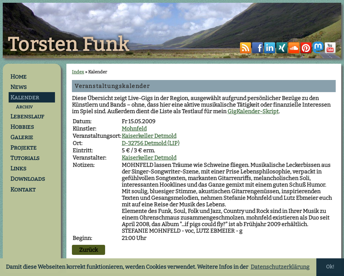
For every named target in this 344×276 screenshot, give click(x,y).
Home (18, 76)
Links (18, 168)
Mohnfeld (134, 128)
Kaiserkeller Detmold (149, 136)
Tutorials (24, 157)
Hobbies (22, 126)
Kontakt (23, 189)
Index (78, 71)
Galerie (21, 137)
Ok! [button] (330, 267)
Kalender (24, 97)
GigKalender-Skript (253, 111)
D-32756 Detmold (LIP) (150, 143)
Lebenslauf (27, 116)
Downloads (27, 178)
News (18, 86)
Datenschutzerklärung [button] (280, 267)
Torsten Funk (68, 44)
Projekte (23, 147)
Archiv (24, 107)
